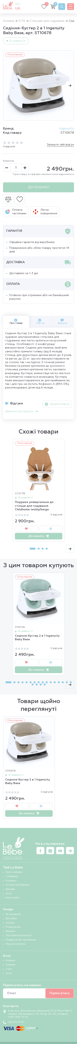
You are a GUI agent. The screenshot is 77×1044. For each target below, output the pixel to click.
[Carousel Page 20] (45, 684)
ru (17, 4)
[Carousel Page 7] (35, 682)
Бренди (10, 889)
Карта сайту (13, 898)
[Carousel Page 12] (55, 682)
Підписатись (59, 993)
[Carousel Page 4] (47, 549)
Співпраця (12, 876)
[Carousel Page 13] (59, 682)
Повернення (13, 927)
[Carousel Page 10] (47, 682)
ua (17, 8)
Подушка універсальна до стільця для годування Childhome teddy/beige (34, 506)
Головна (8, 21)
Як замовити (13, 914)
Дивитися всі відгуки (21, 411)
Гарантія (10, 931)
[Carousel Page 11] (51, 682)
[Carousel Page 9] (43, 682)
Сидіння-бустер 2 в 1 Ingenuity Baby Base (37, 637)
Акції (9, 893)
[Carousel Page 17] (33, 684)
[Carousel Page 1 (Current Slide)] (33, 549)
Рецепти (10, 965)
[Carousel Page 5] (27, 682)
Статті (9, 969)
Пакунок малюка (16, 944)
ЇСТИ (21, 21)
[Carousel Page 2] (39, 549)
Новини (10, 960)
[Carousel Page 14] (63, 682)
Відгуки (62, 321)
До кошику (38, 187)
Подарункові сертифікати (21, 940)
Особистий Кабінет (17, 885)
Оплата (10, 923)
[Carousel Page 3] (43, 549)
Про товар (16, 321)
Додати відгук (57, 404)
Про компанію (14, 872)
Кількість (8, 161)
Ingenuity (66, 128)
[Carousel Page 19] (41, 684)
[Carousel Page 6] (31, 682)
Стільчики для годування (47, 21)
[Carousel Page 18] (37, 684)
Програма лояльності (19, 935)
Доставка (11, 918)
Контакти (11, 881)
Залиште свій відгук (60, 144)
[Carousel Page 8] (39, 682)
